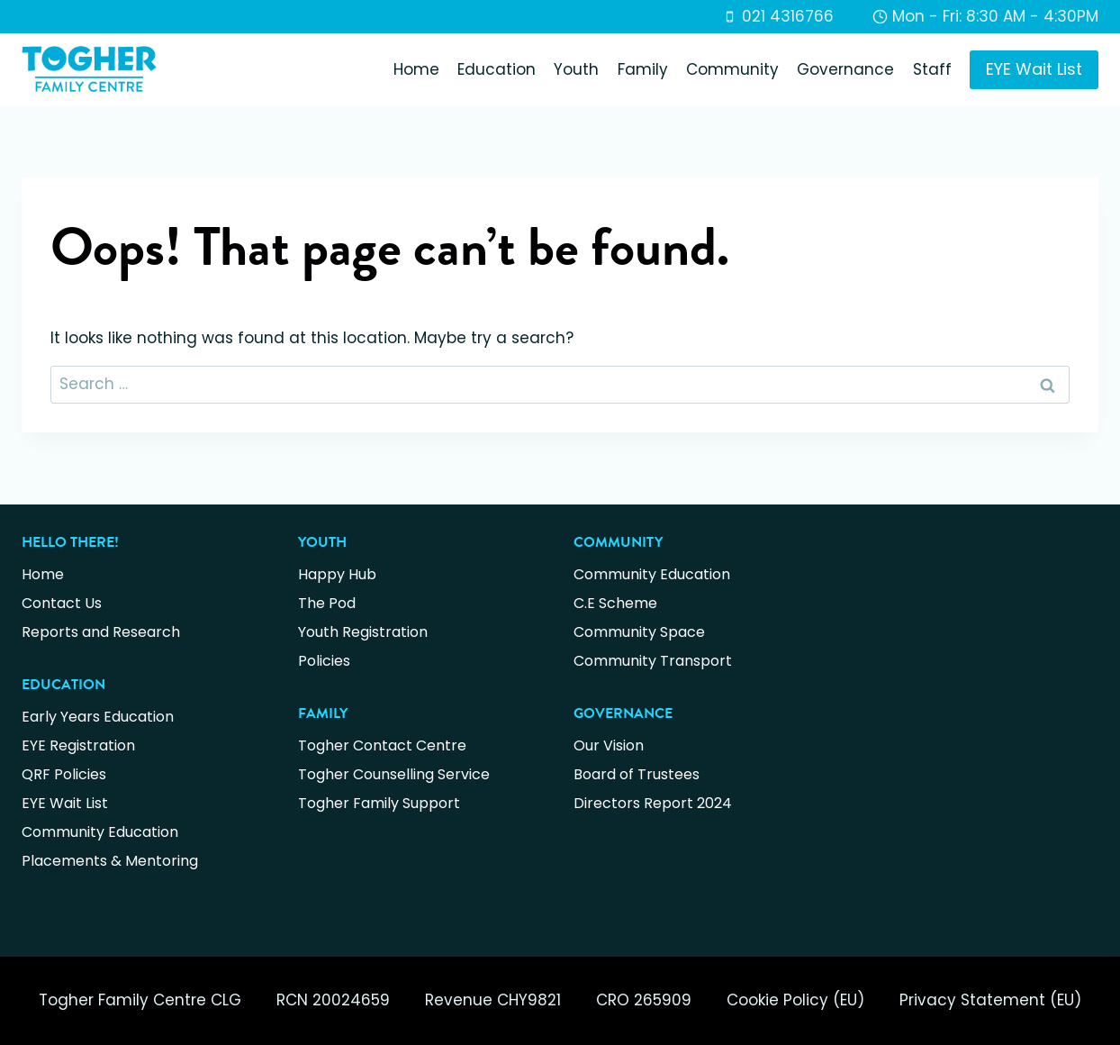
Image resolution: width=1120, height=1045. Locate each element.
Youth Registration (363, 632)
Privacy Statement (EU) (990, 1000)
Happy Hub (337, 574)
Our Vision (609, 745)
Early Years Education (98, 716)
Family (643, 69)
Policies (324, 660)
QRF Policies (64, 774)
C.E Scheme (615, 603)
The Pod (327, 603)
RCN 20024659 (333, 1000)
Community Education (100, 832)
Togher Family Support (379, 803)
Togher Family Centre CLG (140, 1000)
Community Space (639, 632)
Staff (932, 69)
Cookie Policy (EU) (795, 1000)
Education (496, 69)
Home (416, 69)
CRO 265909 (643, 1000)
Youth (576, 69)
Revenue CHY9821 (493, 1000)
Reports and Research (101, 632)
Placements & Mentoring (110, 860)
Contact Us (62, 603)
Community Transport (653, 660)
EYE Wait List (1034, 69)
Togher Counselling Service (394, 774)
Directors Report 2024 (653, 803)
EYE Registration (78, 745)
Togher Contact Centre (382, 745)
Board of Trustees (637, 774)
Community (732, 69)
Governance (845, 69)
